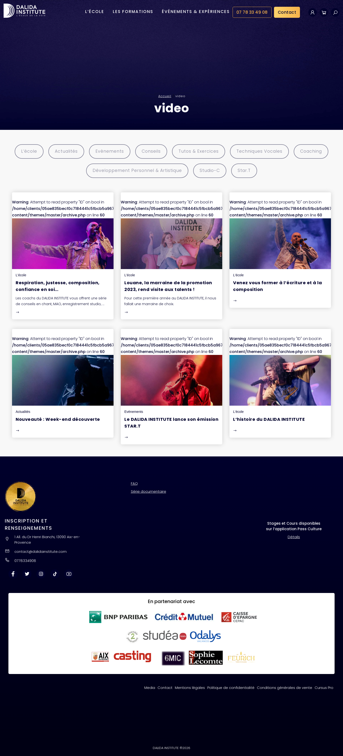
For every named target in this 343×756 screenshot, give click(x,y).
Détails (294, 536)
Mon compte (312, 12)
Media (149, 687)
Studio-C (211, 170)
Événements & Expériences (196, 12)
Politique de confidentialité (230, 687)
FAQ (134, 482)
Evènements (107, 151)
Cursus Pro (324, 687)
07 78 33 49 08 (252, 12)
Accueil (164, 96)
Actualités (63, 151)
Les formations (133, 12)
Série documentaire (148, 490)
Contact (287, 12)
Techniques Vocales (262, 151)
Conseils (150, 151)
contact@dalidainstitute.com (40, 551)
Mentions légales (190, 687)
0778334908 (25, 560)
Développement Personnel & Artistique (135, 170)
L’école (94, 12)
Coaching (315, 151)
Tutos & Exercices (199, 151)
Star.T (247, 170)
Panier (324, 12)
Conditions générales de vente (284, 687)
